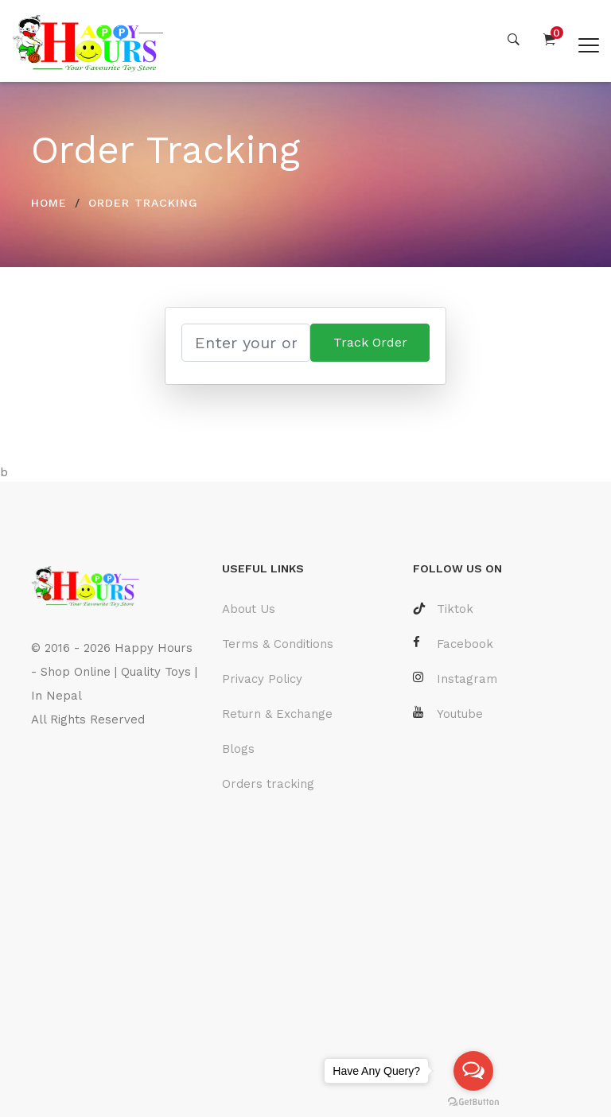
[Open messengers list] (473, 1071)
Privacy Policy (262, 679)
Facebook (453, 643)
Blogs (238, 749)
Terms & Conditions (277, 644)
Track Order (370, 342)
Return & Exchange (277, 714)
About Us (248, 609)
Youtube (448, 713)
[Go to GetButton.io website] (473, 1101)
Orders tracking (268, 784)
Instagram (455, 678)
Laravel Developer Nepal (105, 767)
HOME (49, 202)
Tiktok (443, 609)
